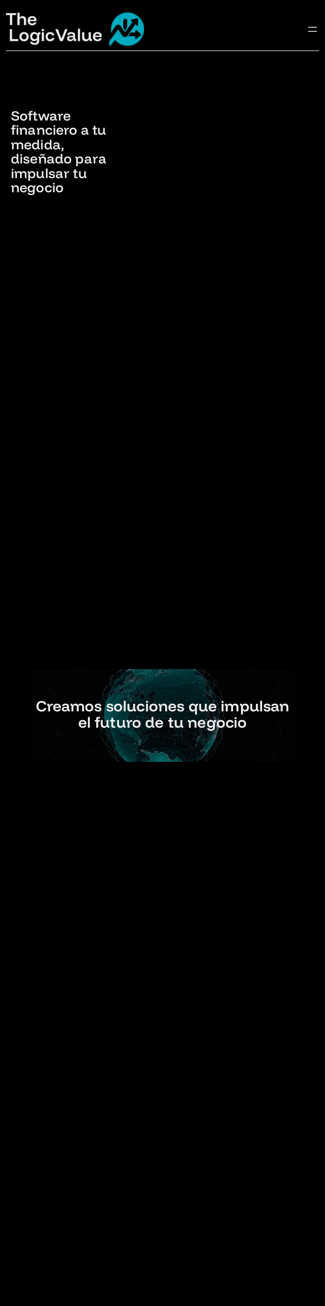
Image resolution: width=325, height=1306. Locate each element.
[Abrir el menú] (312, 29)
